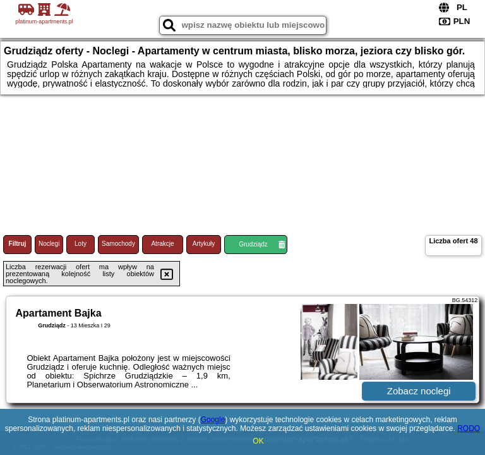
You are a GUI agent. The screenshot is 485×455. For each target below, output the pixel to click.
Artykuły (204, 243)
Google (213, 419)
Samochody (118, 243)
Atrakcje (162, 243)
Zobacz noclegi (419, 390)
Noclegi (49, 243)
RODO (468, 428)
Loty (81, 243)
